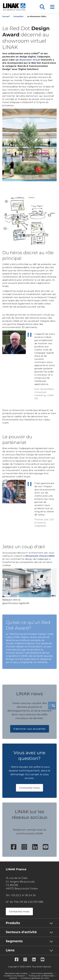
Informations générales (42, 973)
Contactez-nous (29, 787)
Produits (13, 923)
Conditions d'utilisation (14, 976)
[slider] (51, 583)
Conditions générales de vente (35, 978)
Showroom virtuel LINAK (40, 555)
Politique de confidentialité (41, 976)
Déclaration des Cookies (16, 973)
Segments (14, 941)
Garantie (13, 978)
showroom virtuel (29, 59)
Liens (10, 950)
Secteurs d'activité (21, 932)
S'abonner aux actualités (29, 728)
